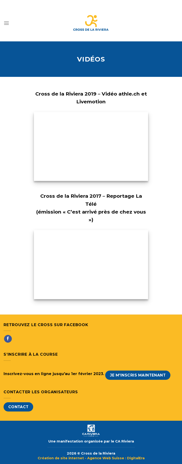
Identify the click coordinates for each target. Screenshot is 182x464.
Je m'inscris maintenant (138, 375)
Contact (18, 407)
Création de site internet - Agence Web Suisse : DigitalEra (91, 458)
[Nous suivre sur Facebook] (8, 339)
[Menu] (6, 23)
